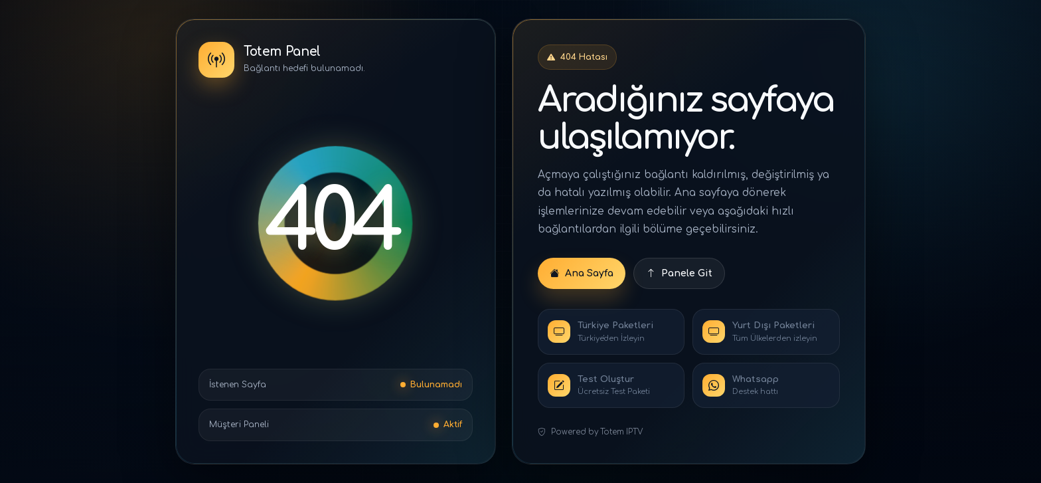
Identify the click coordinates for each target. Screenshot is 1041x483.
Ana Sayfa (581, 273)
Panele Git (679, 273)
